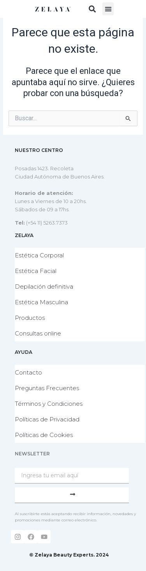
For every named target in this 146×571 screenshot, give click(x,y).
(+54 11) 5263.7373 (47, 222)
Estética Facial (35, 271)
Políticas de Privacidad (47, 419)
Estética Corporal (39, 255)
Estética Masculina (41, 302)
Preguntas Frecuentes (47, 388)
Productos (30, 317)
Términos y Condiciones (49, 403)
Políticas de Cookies (44, 435)
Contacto (28, 372)
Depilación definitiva (44, 286)
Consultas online (38, 333)
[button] (92, 8)
